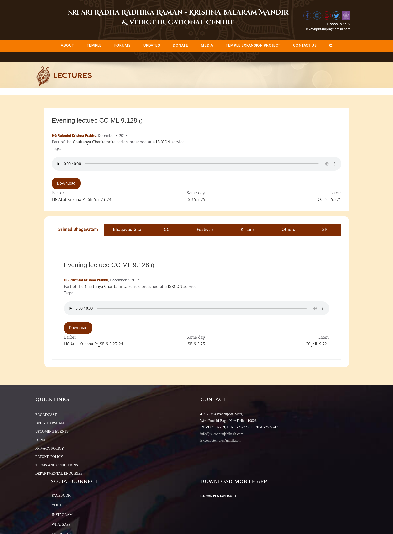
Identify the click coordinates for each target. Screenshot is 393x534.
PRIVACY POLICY (49, 448)
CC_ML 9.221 (329, 199)
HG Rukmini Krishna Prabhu (74, 135)
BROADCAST (46, 415)
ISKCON (163, 142)
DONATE (42, 440)
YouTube (60, 505)
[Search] (331, 46)
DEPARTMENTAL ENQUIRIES (59, 473)
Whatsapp (61, 524)
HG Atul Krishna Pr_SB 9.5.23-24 (81, 199)
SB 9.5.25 (196, 199)
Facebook (61, 495)
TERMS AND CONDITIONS (56, 465)
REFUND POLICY (49, 457)
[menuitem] (67, 46)
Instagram (62, 515)
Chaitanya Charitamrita (94, 142)
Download (66, 183)
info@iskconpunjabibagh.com (221, 434)
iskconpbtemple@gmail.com (328, 29)
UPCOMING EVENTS (52, 432)
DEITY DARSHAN (49, 423)
